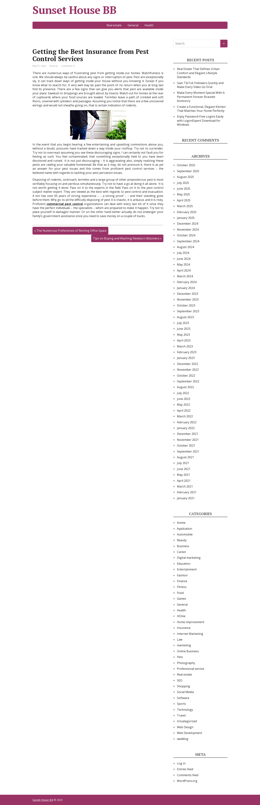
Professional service (190, 669)
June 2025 (183, 189)
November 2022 (188, 370)
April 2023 (183, 340)
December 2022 (187, 364)
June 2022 (183, 399)
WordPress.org (187, 781)
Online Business (188, 651)
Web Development (189, 733)
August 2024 (185, 247)
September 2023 (188, 311)
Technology (185, 710)
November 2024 (188, 229)
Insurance (183, 628)
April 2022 (183, 411)
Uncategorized (187, 721)
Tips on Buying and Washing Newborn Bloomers (126, 238)
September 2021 (188, 451)
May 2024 (183, 264)
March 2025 (185, 206)
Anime (181, 523)
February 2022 (186, 422)
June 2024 (183, 259)
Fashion (182, 575)
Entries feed (185, 769)
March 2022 (185, 416)
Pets (180, 657)
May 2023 (183, 335)
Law (179, 639)
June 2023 (183, 329)
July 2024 (183, 253)
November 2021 (188, 440)
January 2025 (186, 218)
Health (148, 25)
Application (184, 529)
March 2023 (185, 346)
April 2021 (183, 481)
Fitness (182, 587)
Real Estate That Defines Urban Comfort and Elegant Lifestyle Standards (198, 73)
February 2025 (186, 212)
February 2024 (186, 282)
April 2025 (183, 200)
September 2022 (188, 381)
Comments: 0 (68, 65)
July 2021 (183, 463)
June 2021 (183, 469)
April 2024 (183, 270)
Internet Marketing (190, 634)
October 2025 (186, 165)
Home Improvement (190, 622)
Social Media (185, 692)
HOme (181, 616)
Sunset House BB (74, 9)
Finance (182, 581)
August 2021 (185, 457)
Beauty (182, 540)
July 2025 (183, 183)
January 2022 (186, 428)
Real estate (114, 25)
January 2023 (186, 358)
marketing (184, 645)
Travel (181, 715)
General (133, 25)
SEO (179, 680)
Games (181, 599)
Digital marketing (189, 558)
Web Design (185, 727)
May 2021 (183, 475)
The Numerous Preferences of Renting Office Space (71, 231)
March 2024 (185, 276)
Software (183, 698)
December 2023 (187, 294)
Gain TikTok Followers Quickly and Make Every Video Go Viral (200, 85)
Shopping (183, 686)
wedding (182, 739)
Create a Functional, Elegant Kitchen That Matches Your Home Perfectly (201, 109)
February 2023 (186, 352)
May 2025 (183, 194)
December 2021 (187, 434)
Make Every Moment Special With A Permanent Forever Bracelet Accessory (201, 97)
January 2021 (186, 498)
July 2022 (183, 393)
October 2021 (186, 445)
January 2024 (186, 288)
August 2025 (185, 177)
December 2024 (187, 224)
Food (180, 593)
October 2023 (186, 305)
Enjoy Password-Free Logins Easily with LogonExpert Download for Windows (200, 120)
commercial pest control (65, 204)
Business (183, 546)
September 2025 (188, 171)
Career (181, 552)
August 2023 (185, 317)
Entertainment (187, 569)
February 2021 (186, 492)
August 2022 (185, 387)
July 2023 (183, 323)
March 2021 (185, 486)
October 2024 (186, 235)
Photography (186, 663)
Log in (181, 763)
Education (183, 564)
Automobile (185, 534)
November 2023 (188, 299)
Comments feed (187, 775)
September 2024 (188, 241)
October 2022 (186, 376)
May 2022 (183, 405)
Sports (181, 704)
